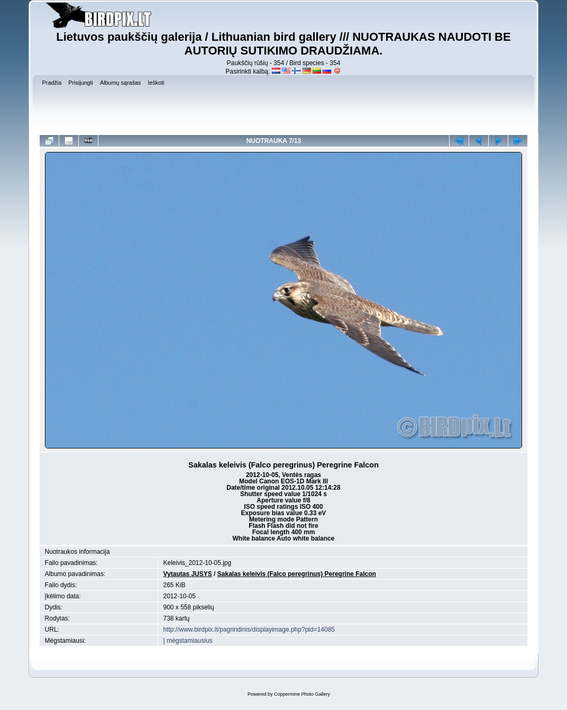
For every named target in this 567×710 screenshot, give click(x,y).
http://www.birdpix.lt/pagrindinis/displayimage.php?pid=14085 (249, 629)
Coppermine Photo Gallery (302, 694)
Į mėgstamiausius (188, 640)
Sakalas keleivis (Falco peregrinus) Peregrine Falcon (296, 574)
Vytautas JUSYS (187, 574)
